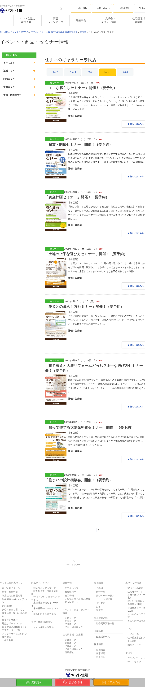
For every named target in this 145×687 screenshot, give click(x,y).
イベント (73, 71)
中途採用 (100, 648)
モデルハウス (71, 579)
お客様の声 (70, 583)
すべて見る (9, 62)
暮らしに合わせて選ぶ (44, 605)
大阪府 (6, 87)
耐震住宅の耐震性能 (12, 586)
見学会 (125, 71)
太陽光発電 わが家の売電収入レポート (77, 591)
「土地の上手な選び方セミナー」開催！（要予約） (86, 250)
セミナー (108, 71)
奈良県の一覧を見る (13, 127)
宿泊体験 (69, 643)
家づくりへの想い (105, 586)
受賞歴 (99, 601)
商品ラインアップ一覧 (44, 579)
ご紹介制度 (7, 631)
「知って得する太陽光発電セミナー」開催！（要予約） (89, 420)
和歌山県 (7, 111)
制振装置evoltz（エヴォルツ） (15, 591)
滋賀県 (6, 103)
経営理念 (100, 583)
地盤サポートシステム (13, 614)
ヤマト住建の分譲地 (43, 618)
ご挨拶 (99, 579)
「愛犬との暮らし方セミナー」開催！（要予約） (84, 302)
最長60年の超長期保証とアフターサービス (14, 619)
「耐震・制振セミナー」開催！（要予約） (79, 143)
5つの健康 (7, 597)
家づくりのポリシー (12, 579)
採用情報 (100, 640)
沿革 (98, 597)
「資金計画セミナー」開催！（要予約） (77, 194)
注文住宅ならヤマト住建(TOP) (14, 32)
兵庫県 (6, 79)
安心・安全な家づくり (13, 600)
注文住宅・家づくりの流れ (14, 605)
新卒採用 (100, 644)
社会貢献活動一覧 (105, 614)
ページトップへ (72, 555)
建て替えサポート (11, 610)
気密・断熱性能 (10, 583)
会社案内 (100, 594)
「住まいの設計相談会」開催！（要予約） (79, 472)
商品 (90, 71)
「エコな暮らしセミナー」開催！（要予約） (81, 87)
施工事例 (69, 586)
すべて (55, 71)
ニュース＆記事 (104, 590)
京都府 (6, 95)
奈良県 (83, 32)
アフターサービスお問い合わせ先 (14, 626)
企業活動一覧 (103, 627)
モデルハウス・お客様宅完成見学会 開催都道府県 (54, 32)
